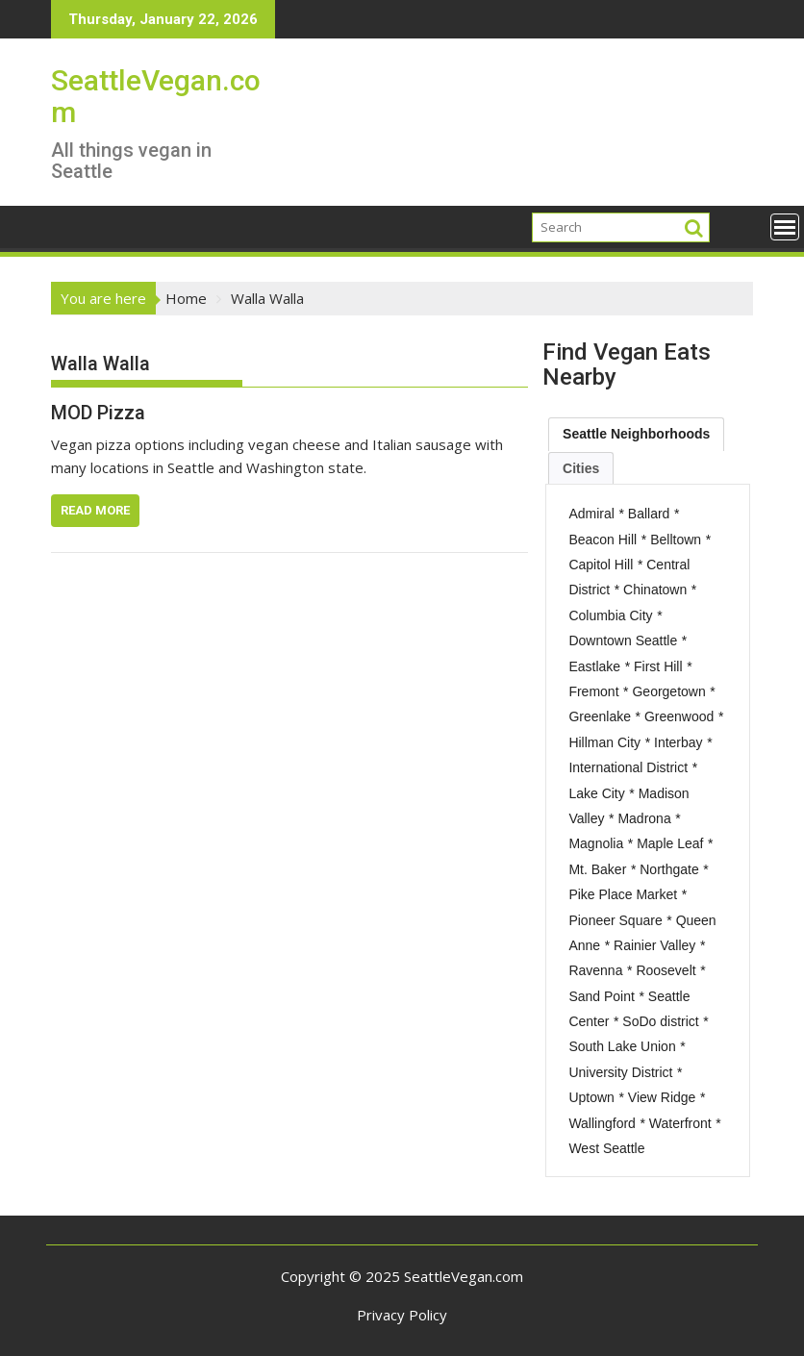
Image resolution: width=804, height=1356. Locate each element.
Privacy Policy (402, 1314)
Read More (95, 510)
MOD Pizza (98, 412)
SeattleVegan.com (156, 96)
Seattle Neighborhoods (636, 433)
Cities (581, 468)
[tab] (636, 433)
